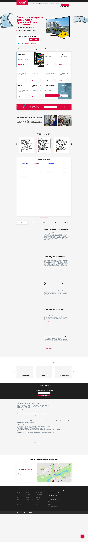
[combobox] (50, 107)
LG (16, 522)
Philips (17, 524)
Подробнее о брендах (47, 297)
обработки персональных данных (31, 43)
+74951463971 (82, 535)
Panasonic (18, 529)
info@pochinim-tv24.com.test (53, 534)
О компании (52, 3)
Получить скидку (63, 3)
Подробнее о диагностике (48, 376)
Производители (39, 3)
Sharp (17, 527)
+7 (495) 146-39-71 (64, 6)
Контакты (57, 3)
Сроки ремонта (39, 529)
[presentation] (17, 143)
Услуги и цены (32, 3)
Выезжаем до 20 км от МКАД (53, 520)
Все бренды (18, 532)
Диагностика (38, 534)
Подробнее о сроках (47, 270)
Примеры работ (45, 3)
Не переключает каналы (29, 529)
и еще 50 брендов (44, 246)
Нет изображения (28, 522)
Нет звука (26, 524)
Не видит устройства (29, 527)
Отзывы (37, 532)
